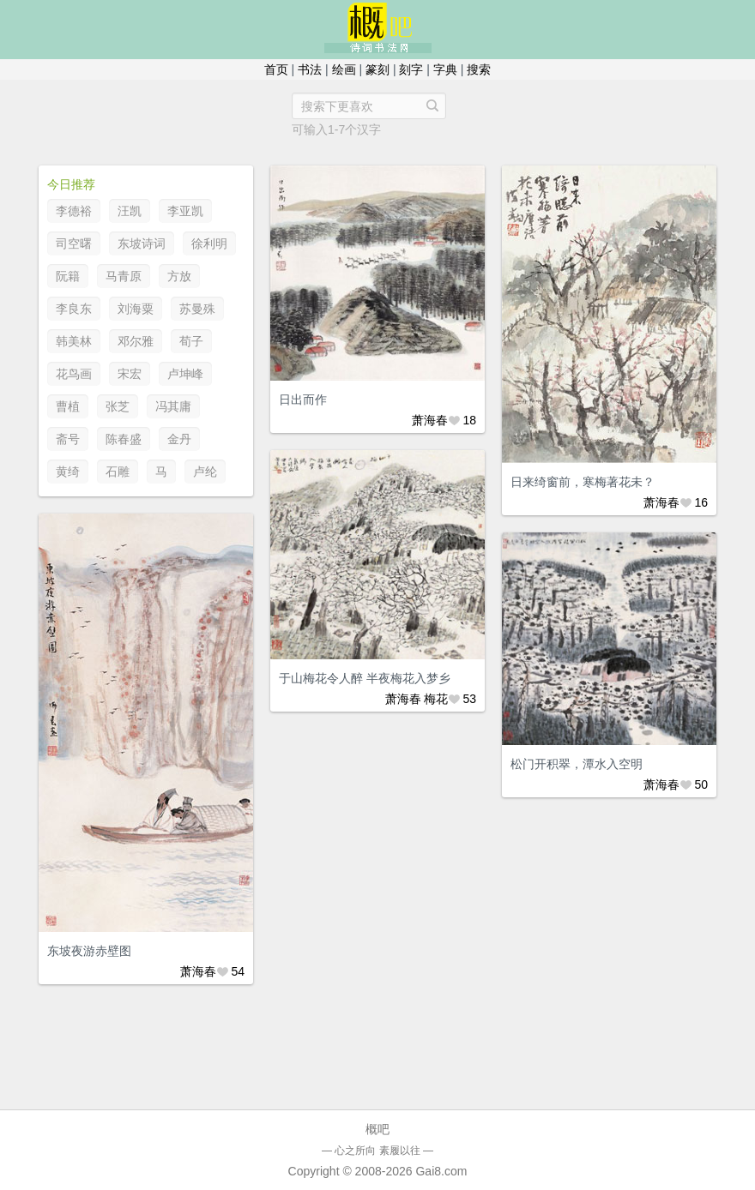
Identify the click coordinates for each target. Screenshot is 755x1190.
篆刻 (377, 69)
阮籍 (68, 276)
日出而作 (303, 399)
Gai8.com (441, 1171)
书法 (310, 69)
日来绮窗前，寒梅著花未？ (582, 482)
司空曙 (74, 243)
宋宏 (130, 374)
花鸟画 (74, 374)
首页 (276, 69)
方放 (179, 276)
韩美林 (74, 341)
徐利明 (209, 243)
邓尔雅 (136, 341)
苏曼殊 (197, 309)
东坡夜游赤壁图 (89, 951)
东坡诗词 (142, 243)
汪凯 (130, 211)
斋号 (68, 439)
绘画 (344, 69)
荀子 (191, 341)
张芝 (118, 406)
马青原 (124, 276)
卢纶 (205, 471)
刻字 (411, 69)
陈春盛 (124, 439)
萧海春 (430, 420)
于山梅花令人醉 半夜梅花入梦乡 (364, 678)
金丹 (179, 439)
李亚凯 (185, 211)
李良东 (74, 309)
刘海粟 (136, 309)
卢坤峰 (185, 374)
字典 (445, 69)
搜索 (479, 69)
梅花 (436, 699)
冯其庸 (173, 406)
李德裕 (74, 211)
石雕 (118, 471)
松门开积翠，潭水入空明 (576, 764)
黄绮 (68, 471)
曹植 (68, 406)
